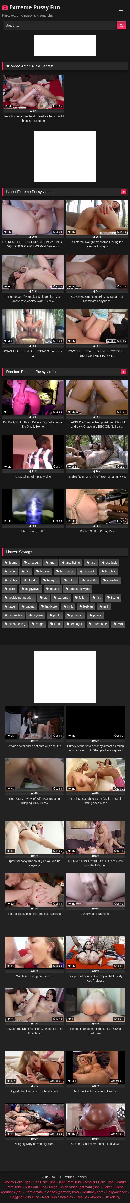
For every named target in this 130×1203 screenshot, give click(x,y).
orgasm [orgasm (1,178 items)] (38, 615)
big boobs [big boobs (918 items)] (66, 571)
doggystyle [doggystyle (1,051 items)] (32, 589)
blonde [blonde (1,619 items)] (32, 580)
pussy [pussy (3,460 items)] (97, 615)
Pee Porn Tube (44, 1182)
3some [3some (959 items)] (12, 562)
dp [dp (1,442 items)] (45, 597)
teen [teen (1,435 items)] (57, 624)
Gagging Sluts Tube (24, 1197)
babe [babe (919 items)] (11, 571)
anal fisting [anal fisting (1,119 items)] (73, 562)
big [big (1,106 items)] (27, 571)
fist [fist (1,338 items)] (98, 597)
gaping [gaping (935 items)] (30, 606)
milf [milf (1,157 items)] (105, 606)
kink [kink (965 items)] (70, 606)
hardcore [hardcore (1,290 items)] (51, 606)
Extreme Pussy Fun (31, 7)
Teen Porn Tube (70, 1182)
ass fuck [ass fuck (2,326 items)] (111, 562)
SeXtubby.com (93, 1192)
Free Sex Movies (88, 1197)
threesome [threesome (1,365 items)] (100, 624)
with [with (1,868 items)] (120, 624)
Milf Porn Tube (35, 1187)
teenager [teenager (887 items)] (76, 624)
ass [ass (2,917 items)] (93, 562)
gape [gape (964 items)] (11, 606)
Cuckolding (112, 1197)
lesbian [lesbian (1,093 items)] (88, 606)
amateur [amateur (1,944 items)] (33, 562)
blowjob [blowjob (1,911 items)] (52, 580)
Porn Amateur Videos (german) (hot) (52, 1192)
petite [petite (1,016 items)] (56, 615)
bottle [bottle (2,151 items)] (71, 580)
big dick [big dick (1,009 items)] (110, 571)
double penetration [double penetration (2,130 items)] (20, 597)
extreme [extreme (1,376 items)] (63, 597)
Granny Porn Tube (17, 1182)
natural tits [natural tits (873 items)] (15, 615)
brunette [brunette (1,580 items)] (91, 580)
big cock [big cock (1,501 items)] (89, 571)
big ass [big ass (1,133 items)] (45, 571)
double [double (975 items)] (54, 589)
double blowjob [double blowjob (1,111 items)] (80, 589)
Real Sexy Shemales (57, 1197)
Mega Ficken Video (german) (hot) (74, 1187)
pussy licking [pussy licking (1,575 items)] (16, 624)
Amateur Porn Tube (99, 1182)
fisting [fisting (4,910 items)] (115, 597)
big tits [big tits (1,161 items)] (12, 580)
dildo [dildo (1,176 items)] (11, 589)
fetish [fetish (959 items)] (82, 597)
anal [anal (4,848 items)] (52, 562)
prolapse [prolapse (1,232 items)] (76, 615)
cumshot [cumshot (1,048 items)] (112, 580)
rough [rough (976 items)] (40, 624)
